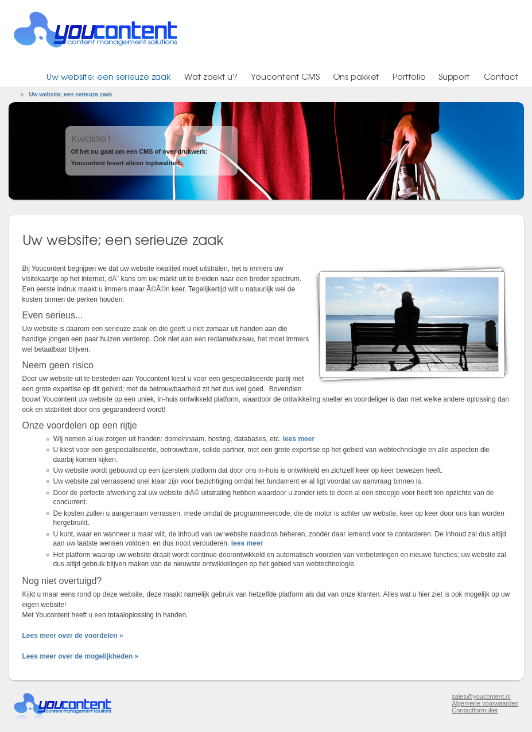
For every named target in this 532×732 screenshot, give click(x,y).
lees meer (298, 439)
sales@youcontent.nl (481, 696)
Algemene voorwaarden (485, 703)
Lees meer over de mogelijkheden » (80, 656)
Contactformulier (475, 710)
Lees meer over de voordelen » (72, 636)
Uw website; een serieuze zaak (70, 94)
